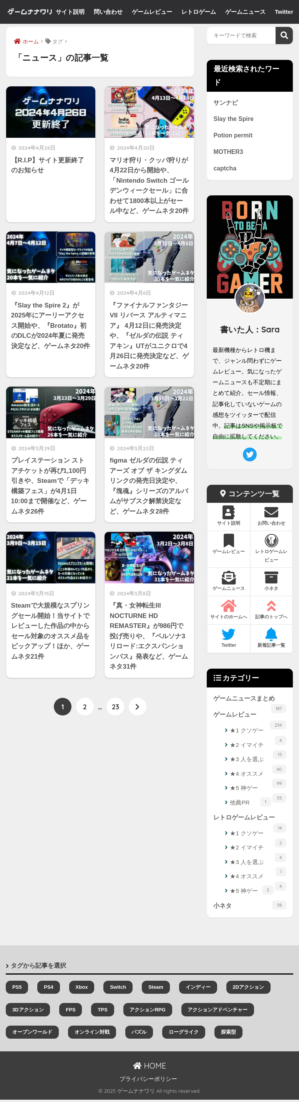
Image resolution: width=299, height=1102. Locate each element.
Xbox (82, 990)
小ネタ (249, 907)
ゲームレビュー (249, 719)
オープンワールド (32, 1034)
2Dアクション (248, 990)
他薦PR (250, 803)
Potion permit (233, 136)
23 (115, 707)
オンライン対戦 (92, 1034)
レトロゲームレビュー (249, 822)
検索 (284, 35)
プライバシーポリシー (148, 1081)
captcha (225, 169)
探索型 (228, 1034)
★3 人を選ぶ (258, 763)
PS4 (48, 990)
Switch (118, 990)
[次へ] (137, 707)
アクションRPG (147, 1012)
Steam (155, 990)
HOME (149, 1068)
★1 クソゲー (258, 734)
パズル (138, 1034)
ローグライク (184, 1034)
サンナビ (225, 102)
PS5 (17, 990)
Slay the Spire (233, 119)
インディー (198, 990)
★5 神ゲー (258, 791)
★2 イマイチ (258, 748)
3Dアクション (28, 1012)
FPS (70, 1012)
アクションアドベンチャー (218, 1012)
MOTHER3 (228, 152)
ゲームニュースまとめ (249, 702)
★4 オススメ (258, 777)
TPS (102, 1012)
